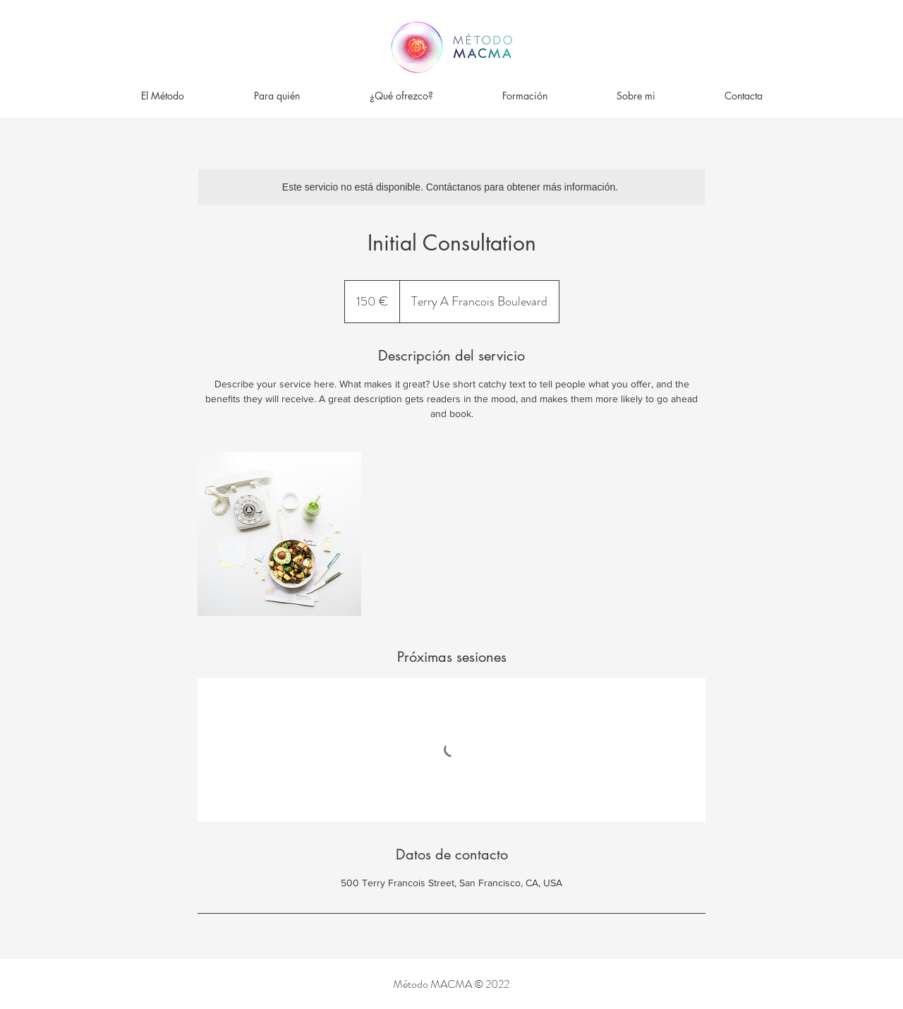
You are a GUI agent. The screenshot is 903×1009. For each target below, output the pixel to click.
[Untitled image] (279, 534)
